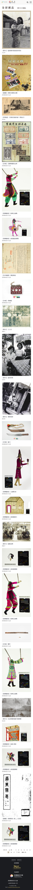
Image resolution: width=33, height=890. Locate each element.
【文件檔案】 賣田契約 (9, 275)
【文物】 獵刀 (6, 442)
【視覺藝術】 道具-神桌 (9, 744)
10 (18, 850)
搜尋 (27, 2)
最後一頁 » (24, 852)
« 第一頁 (5, 850)
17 (14, 852)
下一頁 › (18, 852)
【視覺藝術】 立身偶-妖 (9, 492)
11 (21, 850)
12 (24, 850)
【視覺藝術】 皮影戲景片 (9, 517)
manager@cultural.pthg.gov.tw (14, 887)
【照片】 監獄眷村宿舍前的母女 (11, 50)
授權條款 (13, 860)
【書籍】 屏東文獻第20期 (9, 93)
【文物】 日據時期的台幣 (9, 163)
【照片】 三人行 (7, 329)
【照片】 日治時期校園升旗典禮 (11, 719)
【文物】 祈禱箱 (7, 300)
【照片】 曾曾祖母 (7, 417)
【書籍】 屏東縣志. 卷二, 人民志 (11, 818)
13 (27, 850)
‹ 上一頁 (10, 850)
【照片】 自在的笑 (7, 377)
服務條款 (19, 860)
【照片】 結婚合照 (7, 544)
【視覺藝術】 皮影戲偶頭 (9, 569)
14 (29, 850)
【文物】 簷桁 (6, 644)
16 (11, 852)
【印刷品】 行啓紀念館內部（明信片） (13, 117)
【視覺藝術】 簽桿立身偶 (9, 213)
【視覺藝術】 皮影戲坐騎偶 (10, 238)
